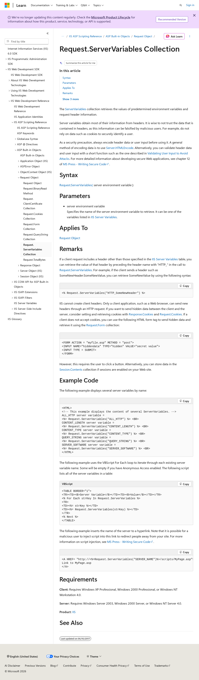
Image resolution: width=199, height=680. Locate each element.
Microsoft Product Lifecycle (110, 17)
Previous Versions (35, 665)
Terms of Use (142, 665)
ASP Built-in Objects (118, 36)
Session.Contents (70, 369)
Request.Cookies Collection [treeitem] (33, 216)
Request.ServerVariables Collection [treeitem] (32, 249)
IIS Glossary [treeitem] (15, 319)
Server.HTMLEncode (119, 148)
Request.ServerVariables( (76, 185)
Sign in (190, 5)
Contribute (69, 665)
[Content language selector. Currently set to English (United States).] (22, 656)
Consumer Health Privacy (112, 665)
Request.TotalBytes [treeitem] (34, 259)
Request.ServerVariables (75, 270)
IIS (74, 612)
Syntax (67, 78)
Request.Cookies (171, 314)
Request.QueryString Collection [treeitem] (35, 237)
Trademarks (161, 665)
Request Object (143, 36)
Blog (53, 665)
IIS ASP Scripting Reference (85, 36)
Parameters (69, 83)
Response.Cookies (141, 314)
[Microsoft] (7, 5)
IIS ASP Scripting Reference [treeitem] (33, 128)
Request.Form (95, 325)
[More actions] (189, 36)
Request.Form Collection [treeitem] (31, 226)
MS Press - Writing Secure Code (84, 164)
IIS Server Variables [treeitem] (25, 303)
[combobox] (27, 41)
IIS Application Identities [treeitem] (28, 117)
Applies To (69, 88)
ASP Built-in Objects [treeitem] (32, 155)
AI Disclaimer (12, 665)
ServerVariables (75, 109)
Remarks (68, 93)
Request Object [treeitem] (32, 183)
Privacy (85, 665)
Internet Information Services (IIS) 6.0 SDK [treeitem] (28, 51)
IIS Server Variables (104, 217)
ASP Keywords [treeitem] (25, 133)
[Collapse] (48, 33)
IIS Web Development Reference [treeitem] (27, 109)
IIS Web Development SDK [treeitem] (27, 75)
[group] (126, 563)
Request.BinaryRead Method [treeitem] (35, 191)
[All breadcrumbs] (62, 36)
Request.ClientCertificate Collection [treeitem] (32, 203)
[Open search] (181, 5)
